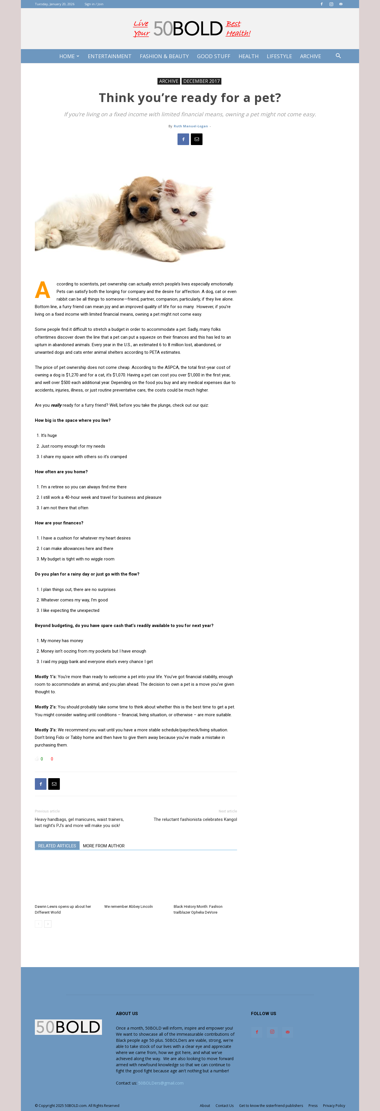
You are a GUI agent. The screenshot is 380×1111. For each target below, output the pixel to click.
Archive (310, 56)
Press (313, 1105)
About (205, 1105)
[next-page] (47, 924)
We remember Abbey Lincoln (128, 906)
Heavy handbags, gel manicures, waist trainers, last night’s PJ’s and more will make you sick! (79, 822)
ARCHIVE (168, 81)
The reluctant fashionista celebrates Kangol (195, 819)
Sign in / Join (94, 4)
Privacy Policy (334, 1105)
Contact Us (225, 1105)
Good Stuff (213, 56)
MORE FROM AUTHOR (104, 846)
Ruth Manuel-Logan (191, 126)
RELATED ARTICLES (57, 846)
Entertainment (110, 56)
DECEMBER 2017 (201, 81)
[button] (338, 56)
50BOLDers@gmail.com (161, 1083)
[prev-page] (38, 924)
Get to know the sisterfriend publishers (271, 1105)
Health (249, 56)
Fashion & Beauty (164, 56)
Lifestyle (279, 56)
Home (69, 56)
